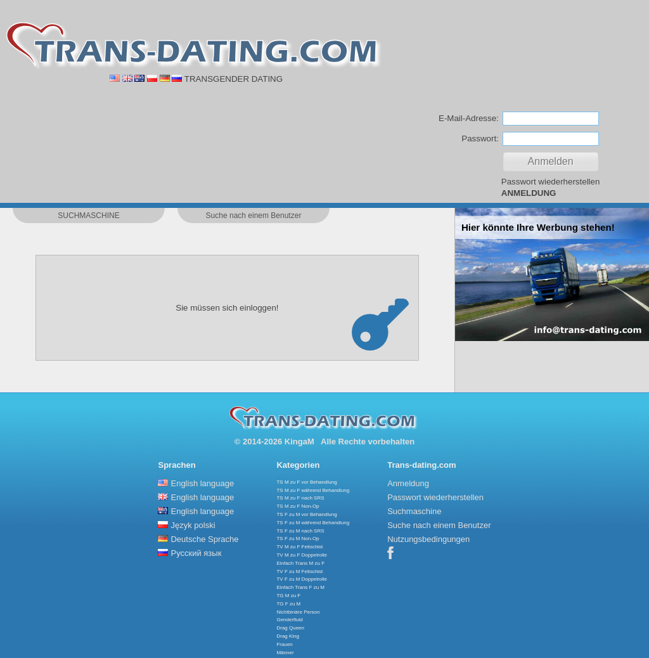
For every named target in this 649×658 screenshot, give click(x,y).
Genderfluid (289, 620)
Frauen (284, 644)
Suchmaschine (414, 511)
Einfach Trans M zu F (300, 563)
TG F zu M (288, 604)
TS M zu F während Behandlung (312, 490)
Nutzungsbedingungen (428, 539)
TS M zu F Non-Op (297, 506)
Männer (284, 652)
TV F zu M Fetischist (299, 571)
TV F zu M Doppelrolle (301, 579)
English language (202, 483)
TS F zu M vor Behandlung (306, 514)
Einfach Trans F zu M (300, 587)
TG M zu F (288, 595)
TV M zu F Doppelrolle (301, 555)
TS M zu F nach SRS (300, 498)
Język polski (192, 525)
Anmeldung (408, 483)
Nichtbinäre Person (297, 612)
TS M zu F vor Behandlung (306, 482)
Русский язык (195, 553)
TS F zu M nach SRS (300, 531)
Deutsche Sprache (204, 539)
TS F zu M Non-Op (297, 538)
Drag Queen (290, 628)
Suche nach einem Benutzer (439, 525)
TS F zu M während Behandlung (312, 523)
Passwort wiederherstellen (550, 181)
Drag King (287, 636)
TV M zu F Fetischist (299, 547)
